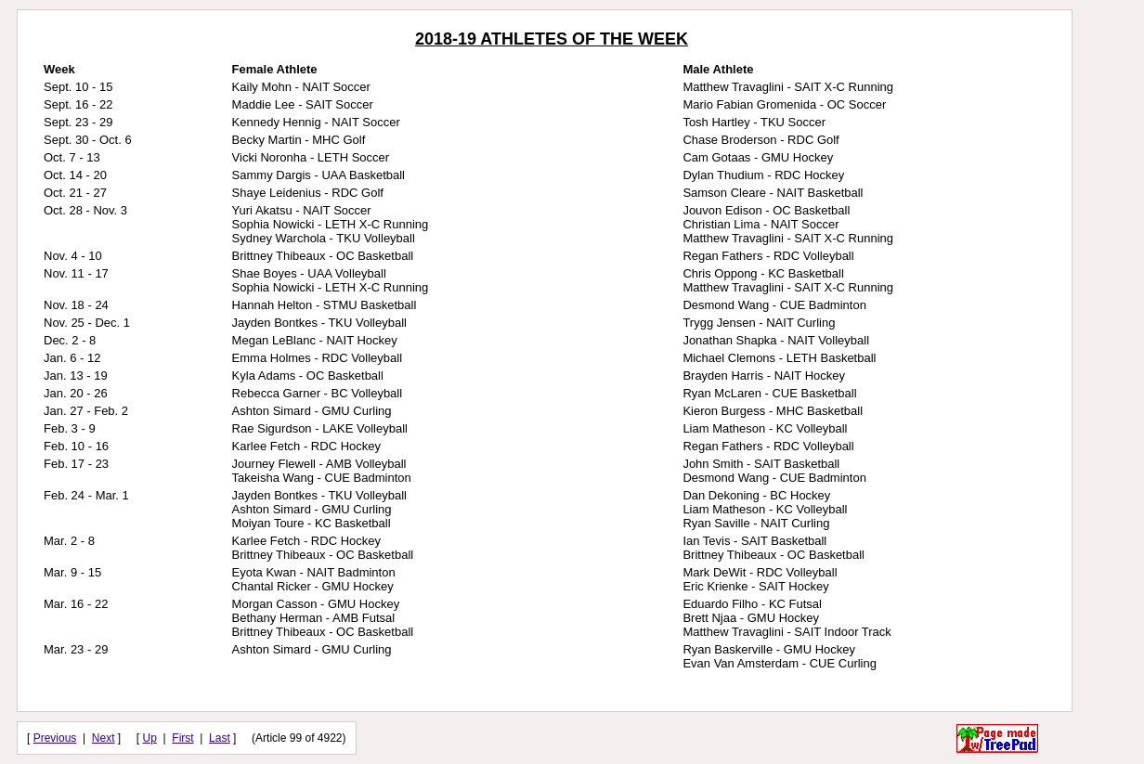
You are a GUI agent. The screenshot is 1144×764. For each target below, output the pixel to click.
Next (103, 738)
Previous (55, 738)
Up (150, 738)
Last (219, 738)
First (182, 738)
